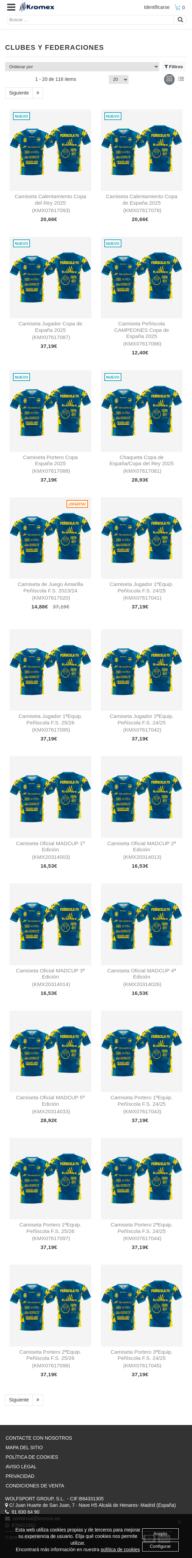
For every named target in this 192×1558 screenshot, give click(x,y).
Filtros (173, 66)
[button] (11, 7)
